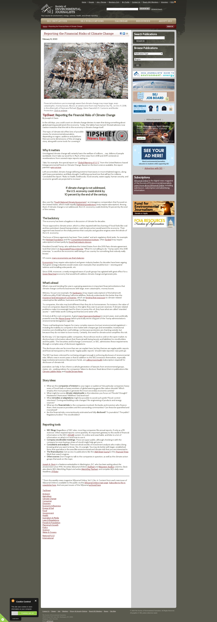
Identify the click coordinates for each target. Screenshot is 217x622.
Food (45, 510)
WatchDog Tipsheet (89, 469)
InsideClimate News (74, 371)
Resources (143, 21)
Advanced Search (156, 9)
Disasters (47, 503)
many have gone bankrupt (89, 316)
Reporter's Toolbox (106, 466)
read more (15, 618)
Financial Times (122, 452)
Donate (91, 2)
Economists (48, 262)
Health (45, 515)
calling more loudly (94, 360)
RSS (172, 2)
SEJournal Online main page (96, 482)
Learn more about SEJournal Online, (149, 185)
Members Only (114, 2)
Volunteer (164, 2)
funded (108, 239)
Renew (106, 611)
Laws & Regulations (51, 520)
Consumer (47, 501)
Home (84, 2)
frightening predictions (86, 204)
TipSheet (91, 466)
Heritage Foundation (54, 239)
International (48, 538)
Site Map (113, 611)
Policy (45, 527)
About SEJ (165, 21)
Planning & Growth (50, 525)
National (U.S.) (49, 535)
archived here (95, 485)
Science (46, 530)
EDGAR (71, 435)
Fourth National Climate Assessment (70, 202)
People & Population (51, 522)
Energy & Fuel (48, 508)
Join (59, 611)
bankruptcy (77, 293)
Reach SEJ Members (150, 2)
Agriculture (47, 496)
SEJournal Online (141, 180)
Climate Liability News (52, 371)
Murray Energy (65, 318)
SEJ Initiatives (57, 21)
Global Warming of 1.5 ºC (88, 162)
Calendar (121, 21)
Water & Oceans (50, 532)
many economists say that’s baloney (68, 258)
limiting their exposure (95, 297)
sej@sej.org (50, 621)
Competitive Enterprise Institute (85, 239)
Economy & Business (52, 506)
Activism (46, 494)
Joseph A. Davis (49, 464)
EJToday (54, 471)
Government (48, 513)
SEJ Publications (92, 21)
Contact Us (136, 2)
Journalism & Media (51, 518)
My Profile (125, 2)
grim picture (56, 167)
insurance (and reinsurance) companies (59, 297)
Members (65, 611)
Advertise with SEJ (153, 168)
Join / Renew (101, 2)
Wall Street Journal (101, 452)
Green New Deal (50, 274)
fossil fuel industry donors (80, 242)
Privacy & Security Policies (78, 611)
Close (36, 601)
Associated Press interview (71, 249)
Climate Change (49, 498)
